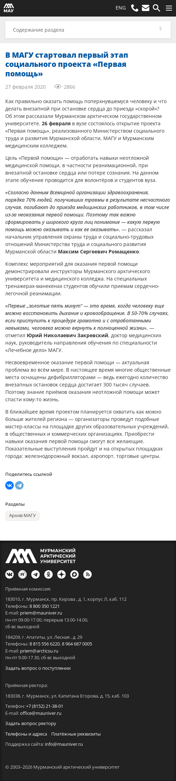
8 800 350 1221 (45, 606)
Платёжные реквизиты (76, 734)
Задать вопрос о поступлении (38, 668)
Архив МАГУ (22, 515)
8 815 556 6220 (45, 644)
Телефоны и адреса (26, 734)
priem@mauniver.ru (41, 613)
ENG (121, 7)
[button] (88, 29)
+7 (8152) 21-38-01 (44, 706)
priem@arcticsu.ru (39, 651)
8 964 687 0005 (77, 644)
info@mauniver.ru (64, 744)
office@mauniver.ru (40, 713)
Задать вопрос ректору (30, 723)
